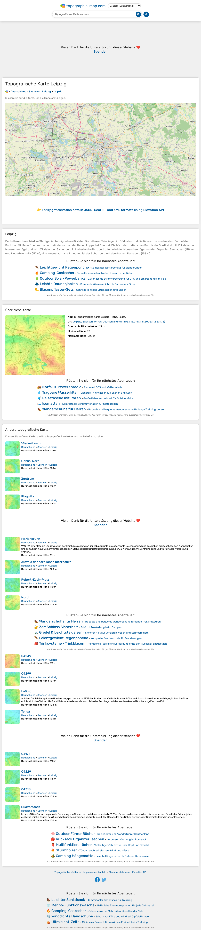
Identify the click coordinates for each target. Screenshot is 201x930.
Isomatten (51, 403)
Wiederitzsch (31, 443)
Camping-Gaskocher (57, 273)
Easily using (103, 210)
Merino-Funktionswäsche (72, 905)
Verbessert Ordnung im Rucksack (126, 839)
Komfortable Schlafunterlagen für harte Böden (90, 403)
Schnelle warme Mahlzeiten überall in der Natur (105, 273)
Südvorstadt (30, 807)
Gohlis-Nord (30, 461)
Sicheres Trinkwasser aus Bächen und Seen (106, 392)
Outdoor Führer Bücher (75, 833)
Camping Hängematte (74, 856)
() (119, 321)
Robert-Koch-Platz (35, 579)
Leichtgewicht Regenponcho (64, 267)
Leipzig (53, 447)
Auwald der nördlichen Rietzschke (46, 562)
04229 (26, 771)
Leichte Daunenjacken (59, 284)
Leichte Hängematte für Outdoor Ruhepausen (123, 856)
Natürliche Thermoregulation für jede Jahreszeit (126, 905)
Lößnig (26, 691)
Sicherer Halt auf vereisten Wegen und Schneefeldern (117, 632)
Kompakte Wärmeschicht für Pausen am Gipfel (107, 284)
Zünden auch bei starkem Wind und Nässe (104, 850)
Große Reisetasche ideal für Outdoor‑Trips (108, 398)
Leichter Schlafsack (68, 899)
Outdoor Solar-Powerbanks (62, 278)
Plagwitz (27, 496)
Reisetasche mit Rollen (61, 398)
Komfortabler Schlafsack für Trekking (109, 900)
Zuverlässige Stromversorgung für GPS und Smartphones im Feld (127, 278)
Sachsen (42, 447)
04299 (26, 673)
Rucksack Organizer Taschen (80, 839)
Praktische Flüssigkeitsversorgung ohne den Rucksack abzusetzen (127, 643)
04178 (25, 754)
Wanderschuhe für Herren (64, 409)
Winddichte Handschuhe (72, 916)
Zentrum (27, 479)
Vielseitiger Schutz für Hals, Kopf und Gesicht (121, 845)
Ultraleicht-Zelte (65, 922)
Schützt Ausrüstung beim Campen (101, 627)
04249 (26, 656)
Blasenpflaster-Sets (57, 289)
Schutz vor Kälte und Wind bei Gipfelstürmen (122, 916)
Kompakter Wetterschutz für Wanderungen (116, 267)
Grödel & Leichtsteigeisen (61, 632)
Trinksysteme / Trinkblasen (61, 643)
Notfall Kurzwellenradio (61, 387)
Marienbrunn (30, 539)
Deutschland (28, 447)
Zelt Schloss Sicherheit (58, 627)
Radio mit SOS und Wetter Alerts (103, 387)
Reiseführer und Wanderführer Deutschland (123, 834)
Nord (25, 597)
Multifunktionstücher (74, 845)
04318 (26, 789)
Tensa (25, 711)
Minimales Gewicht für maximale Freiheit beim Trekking (115, 922)
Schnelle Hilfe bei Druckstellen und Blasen (101, 289)
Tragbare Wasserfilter (60, 392)
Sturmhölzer (66, 850)
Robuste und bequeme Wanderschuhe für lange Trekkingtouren (126, 409)
